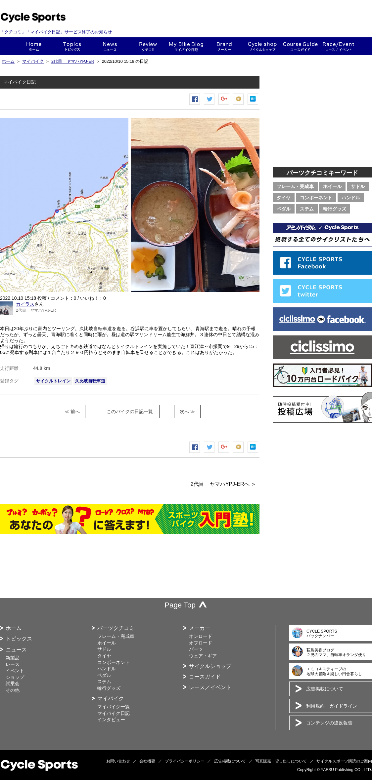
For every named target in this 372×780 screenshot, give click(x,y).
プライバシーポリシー (185, 761)
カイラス (25, 304)
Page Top (180, 605)
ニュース (110, 46)
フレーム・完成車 (295, 186)
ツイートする (209, 104)
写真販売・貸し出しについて (281, 761)
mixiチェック (238, 104)
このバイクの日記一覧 (130, 411)
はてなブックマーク (253, 104)
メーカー (224, 46)
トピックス (72, 46)
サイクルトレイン (53, 380)
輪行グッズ (334, 209)
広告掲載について (324, 688)
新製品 (13, 657)
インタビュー (111, 719)
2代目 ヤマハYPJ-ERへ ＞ (223, 484)
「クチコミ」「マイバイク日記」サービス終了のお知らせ (56, 31)
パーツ (196, 649)
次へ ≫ (187, 411)
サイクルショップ (210, 666)
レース (13, 664)
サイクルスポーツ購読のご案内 (344, 761)
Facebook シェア (195, 104)
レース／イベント (210, 687)
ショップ (262, 46)
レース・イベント (338, 46)
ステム (307, 209)
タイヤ (284, 197)
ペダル (284, 209)
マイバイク (33, 61)
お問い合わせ (118, 761)
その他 (13, 690)
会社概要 (147, 761)
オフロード (200, 642)
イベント (15, 670)
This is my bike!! (186, 46)
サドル (358, 186)
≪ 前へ (72, 411)
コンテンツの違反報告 (329, 722)
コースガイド (300, 46)
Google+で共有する (224, 104)
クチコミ (148, 46)
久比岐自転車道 (90, 380)
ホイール (332, 186)
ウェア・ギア (203, 655)
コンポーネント (316, 197)
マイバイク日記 (113, 713)
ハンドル (351, 197)
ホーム (34, 46)
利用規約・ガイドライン (331, 706)
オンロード (200, 636)
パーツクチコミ (115, 628)
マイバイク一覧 (113, 706)
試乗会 (13, 683)
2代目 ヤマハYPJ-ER (72, 61)
